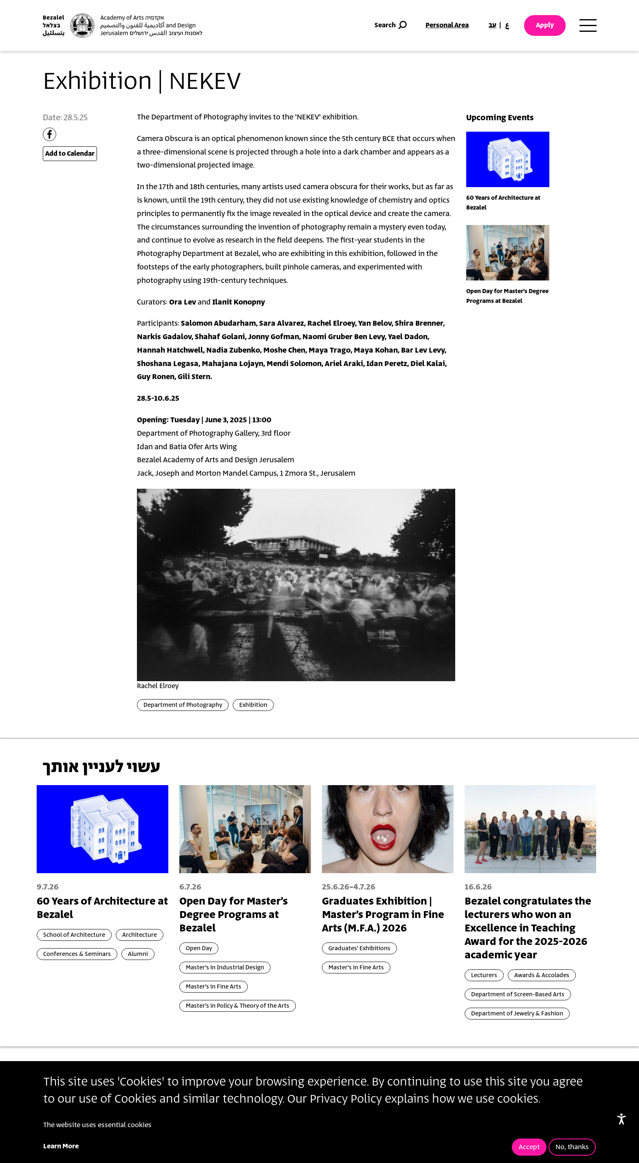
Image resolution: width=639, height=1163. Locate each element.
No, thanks (572, 1147)
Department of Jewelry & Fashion (517, 1013)
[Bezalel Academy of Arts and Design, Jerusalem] (123, 25)
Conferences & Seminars (77, 954)
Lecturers (484, 975)
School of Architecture (74, 935)
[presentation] (507, 159)
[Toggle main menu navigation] (588, 25)
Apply (545, 25)
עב (492, 25)
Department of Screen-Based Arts (517, 994)
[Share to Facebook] (49, 134)
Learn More (61, 1146)
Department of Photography (182, 705)
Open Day (199, 948)
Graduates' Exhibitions (359, 948)
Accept (529, 1147)
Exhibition (253, 705)
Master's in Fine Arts (213, 986)
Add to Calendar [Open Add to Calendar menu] (70, 154)
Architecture (139, 935)
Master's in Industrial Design (225, 967)
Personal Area (447, 25)
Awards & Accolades (541, 975)
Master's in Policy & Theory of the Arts (237, 1006)
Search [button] (391, 25)
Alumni (138, 954)
